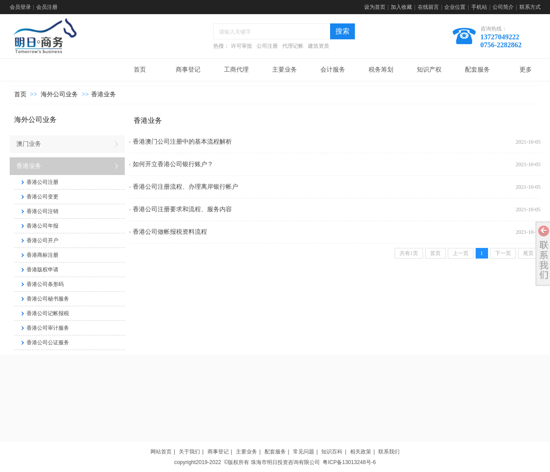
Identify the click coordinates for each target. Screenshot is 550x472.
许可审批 (241, 46)
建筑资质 (318, 46)
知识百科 (331, 452)
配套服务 (275, 452)
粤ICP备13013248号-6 (349, 462)
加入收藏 (401, 7)
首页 (20, 94)
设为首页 (374, 7)
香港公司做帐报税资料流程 (170, 231)
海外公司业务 (59, 94)
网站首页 (161, 452)
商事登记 (218, 452)
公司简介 (503, 7)
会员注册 (47, 7)
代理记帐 (293, 46)
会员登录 (20, 7)
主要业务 (246, 452)
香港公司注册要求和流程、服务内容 (182, 209)
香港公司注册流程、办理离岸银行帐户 (185, 186)
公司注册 (267, 46)
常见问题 (303, 452)
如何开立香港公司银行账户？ (173, 164)
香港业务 (103, 94)
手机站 (479, 7)
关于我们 (189, 452)
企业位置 (454, 7)
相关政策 (360, 452)
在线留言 (428, 7)
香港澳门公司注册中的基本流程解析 (182, 141)
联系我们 (389, 452)
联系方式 (530, 7)
